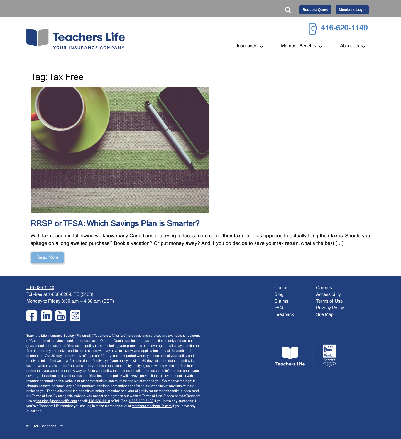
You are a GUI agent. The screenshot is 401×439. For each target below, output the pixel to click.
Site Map (325, 315)
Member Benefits (302, 46)
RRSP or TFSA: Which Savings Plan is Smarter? (115, 224)
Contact (282, 288)
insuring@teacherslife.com (56, 401)
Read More (47, 257)
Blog (278, 294)
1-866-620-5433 (141, 401)
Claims (281, 301)
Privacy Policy (330, 308)
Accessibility (328, 294)
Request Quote (315, 10)
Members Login (352, 10)
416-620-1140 (344, 28)
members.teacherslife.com (152, 406)
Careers (324, 288)
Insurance (250, 46)
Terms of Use (42, 396)
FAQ (278, 308)
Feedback (284, 315)
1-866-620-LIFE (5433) (70, 294)
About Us (353, 46)
